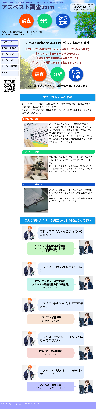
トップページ (7, 42)
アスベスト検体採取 (50, 317)
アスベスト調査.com (27, 7)
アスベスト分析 (8, 60)
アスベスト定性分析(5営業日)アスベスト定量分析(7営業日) (50, 247)
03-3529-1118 (82, 7)
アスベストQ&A (8, 54)
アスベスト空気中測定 (50, 351)
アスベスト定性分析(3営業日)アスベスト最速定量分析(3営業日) (50, 283)
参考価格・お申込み (9, 48)
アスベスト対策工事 (9, 66)
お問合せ (5, 72)
